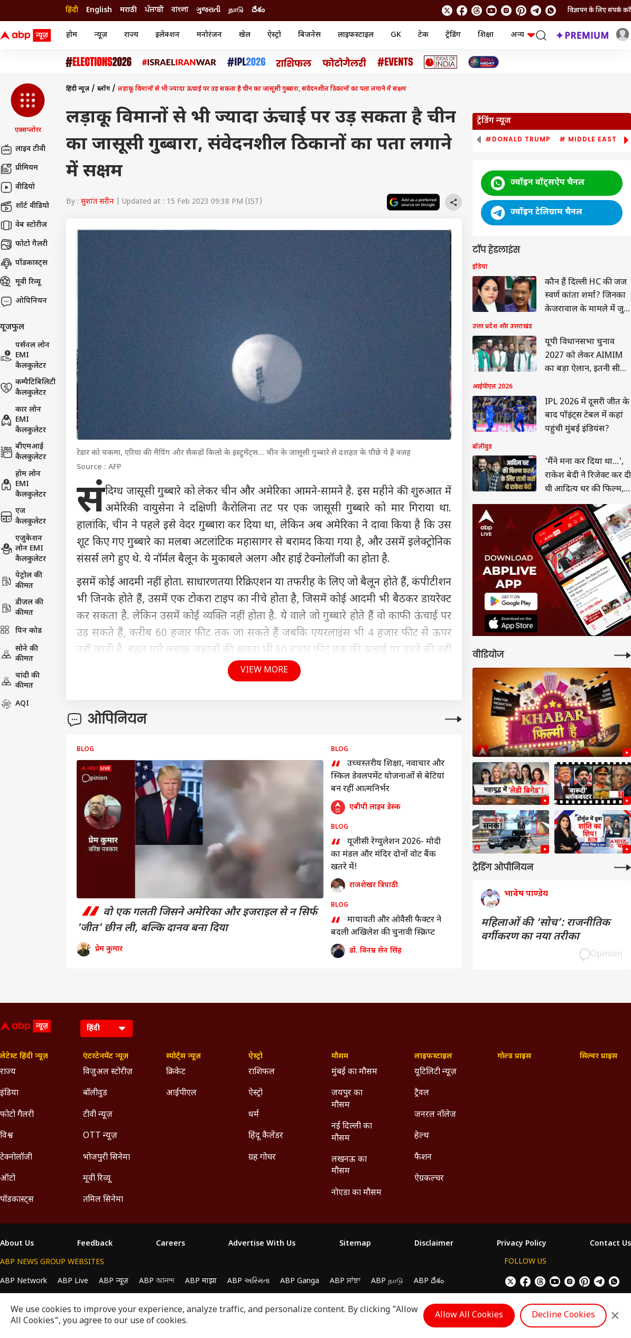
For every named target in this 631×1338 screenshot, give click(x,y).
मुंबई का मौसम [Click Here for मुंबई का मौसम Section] (354, 1072)
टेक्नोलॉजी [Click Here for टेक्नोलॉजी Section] (16, 1157)
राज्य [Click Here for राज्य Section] (8, 1072)
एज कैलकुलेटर (23, 516)
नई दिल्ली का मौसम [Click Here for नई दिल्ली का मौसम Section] (351, 1132)
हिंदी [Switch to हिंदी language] (72, 10)
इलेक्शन (167, 35)
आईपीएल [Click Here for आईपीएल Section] (181, 1093)
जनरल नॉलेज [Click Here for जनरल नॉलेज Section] (435, 1115)
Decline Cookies (563, 1315)
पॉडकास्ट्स (24, 263)
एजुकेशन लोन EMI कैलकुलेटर (23, 549)
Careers (170, 1244)
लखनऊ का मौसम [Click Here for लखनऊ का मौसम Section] (349, 1165)
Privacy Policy (521, 1244)
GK (396, 35)
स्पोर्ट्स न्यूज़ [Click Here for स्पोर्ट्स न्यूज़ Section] (183, 1056)
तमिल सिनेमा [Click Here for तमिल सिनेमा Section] (103, 1200)
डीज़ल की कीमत (21, 607)
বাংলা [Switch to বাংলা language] (179, 10)
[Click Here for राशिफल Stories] (294, 62)
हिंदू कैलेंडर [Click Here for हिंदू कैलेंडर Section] (265, 1136)
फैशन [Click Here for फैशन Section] (423, 1157)
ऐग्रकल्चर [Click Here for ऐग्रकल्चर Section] (429, 1178)
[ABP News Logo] (27, 35)
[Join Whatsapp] (550, 10)
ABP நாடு (387, 1281)
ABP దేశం (429, 1281)
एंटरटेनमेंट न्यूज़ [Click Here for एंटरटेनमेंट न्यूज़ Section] (105, 1056)
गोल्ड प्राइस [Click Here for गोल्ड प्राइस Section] (514, 1056)
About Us (17, 1244)
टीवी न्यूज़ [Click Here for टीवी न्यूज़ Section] (98, 1115)
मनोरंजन (209, 35)
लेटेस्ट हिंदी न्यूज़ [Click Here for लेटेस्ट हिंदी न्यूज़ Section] (24, 1056)
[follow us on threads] (476, 10)
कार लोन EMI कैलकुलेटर (23, 420)
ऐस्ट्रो (274, 35)
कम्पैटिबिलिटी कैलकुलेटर (27, 387)
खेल (244, 35)
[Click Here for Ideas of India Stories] (440, 62)
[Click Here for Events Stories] (395, 62)
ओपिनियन (23, 301)
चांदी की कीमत (20, 681)
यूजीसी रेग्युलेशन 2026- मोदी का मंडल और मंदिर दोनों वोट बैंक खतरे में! (386, 854)
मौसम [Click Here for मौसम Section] (339, 1056)
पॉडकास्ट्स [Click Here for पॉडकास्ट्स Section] (17, 1200)
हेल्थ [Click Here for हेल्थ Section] (421, 1136)
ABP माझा (201, 1281)
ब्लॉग (103, 89)
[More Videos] (622, 655)
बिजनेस (309, 35)
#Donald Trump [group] (518, 139)
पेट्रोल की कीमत (21, 581)
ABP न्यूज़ (113, 1281)
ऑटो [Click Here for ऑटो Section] (7, 1178)
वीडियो (17, 187)
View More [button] (264, 670)
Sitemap (355, 1244)
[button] (27, 109)
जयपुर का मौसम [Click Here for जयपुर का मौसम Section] (347, 1099)
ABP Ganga (299, 1281)
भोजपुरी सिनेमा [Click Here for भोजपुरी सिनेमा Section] (106, 1157)
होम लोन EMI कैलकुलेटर (23, 484)
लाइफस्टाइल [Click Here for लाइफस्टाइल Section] (433, 1056)
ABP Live (73, 1281)
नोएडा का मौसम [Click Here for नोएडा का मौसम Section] (356, 1193)
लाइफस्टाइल (356, 35)
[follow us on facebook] (462, 10)
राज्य (131, 35)
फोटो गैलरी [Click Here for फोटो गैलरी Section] (17, 1115)
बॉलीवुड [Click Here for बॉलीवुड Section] (95, 1093)
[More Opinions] (453, 719)
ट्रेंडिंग (453, 35)
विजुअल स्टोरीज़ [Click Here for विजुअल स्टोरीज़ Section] (108, 1072)
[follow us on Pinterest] (521, 10)
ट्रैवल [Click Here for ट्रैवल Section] (421, 1093)
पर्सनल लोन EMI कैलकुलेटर (25, 355)
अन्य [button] (523, 35)
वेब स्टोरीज (23, 225)
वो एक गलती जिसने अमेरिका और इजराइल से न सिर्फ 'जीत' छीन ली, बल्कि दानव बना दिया (197, 920)
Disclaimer (433, 1244)
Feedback (95, 1244)
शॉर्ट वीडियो (24, 206)
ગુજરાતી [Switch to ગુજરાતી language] (208, 10)
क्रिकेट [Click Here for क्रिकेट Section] (175, 1072)
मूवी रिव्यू (20, 282)
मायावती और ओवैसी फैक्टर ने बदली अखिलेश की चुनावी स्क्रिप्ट (386, 927)
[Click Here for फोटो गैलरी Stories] (344, 62)
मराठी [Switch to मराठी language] (128, 10)
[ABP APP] (511, 601)
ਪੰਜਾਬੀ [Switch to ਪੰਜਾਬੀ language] (154, 10)
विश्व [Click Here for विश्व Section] (6, 1136)
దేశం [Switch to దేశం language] (258, 10)
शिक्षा (486, 35)
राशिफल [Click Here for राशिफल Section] (261, 1072)
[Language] (106, 1028)
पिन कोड (21, 631)
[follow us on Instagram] (506, 10)
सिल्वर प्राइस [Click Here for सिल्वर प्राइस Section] (598, 1056)
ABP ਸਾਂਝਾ (345, 1281)
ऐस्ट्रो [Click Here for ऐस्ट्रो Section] (255, 1056)
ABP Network (23, 1281)
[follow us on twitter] (447, 10)
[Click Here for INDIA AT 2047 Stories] (483, 62)
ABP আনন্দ (156, 1281)
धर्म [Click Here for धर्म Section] (253, 1115)
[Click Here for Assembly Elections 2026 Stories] (99, 62)
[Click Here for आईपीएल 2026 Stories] (246, 62)
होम (71, 35)
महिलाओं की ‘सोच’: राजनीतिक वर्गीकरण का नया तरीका (545, 930)
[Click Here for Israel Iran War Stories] (179, 62)
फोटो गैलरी (24, 244)
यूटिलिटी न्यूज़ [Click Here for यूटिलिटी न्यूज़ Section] (435, 1072)
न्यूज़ (100, 35)
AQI (14, 704)
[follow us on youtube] (491, 10)
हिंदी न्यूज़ (77, 89)
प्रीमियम (19, 168)
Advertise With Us (261, 1244)
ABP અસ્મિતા (248, 1281)
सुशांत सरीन (97, 202)
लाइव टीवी (22, 149)
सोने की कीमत (19, 654)
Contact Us (610, 1244)
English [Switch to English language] (99, 10)
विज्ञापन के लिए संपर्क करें (599, 10)
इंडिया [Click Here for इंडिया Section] (9, 1093)
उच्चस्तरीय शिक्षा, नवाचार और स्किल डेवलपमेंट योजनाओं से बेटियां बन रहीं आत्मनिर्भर (387, 776)
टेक (423, 35)
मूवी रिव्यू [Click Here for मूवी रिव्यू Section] (96, 1178)
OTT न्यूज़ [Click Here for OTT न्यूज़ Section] (100, 1136)
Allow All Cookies (469, 1315)
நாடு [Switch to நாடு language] (236, 10)
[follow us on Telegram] (536, 10)
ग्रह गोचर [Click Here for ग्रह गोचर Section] (262, 1157)
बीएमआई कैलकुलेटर (23, 452)
